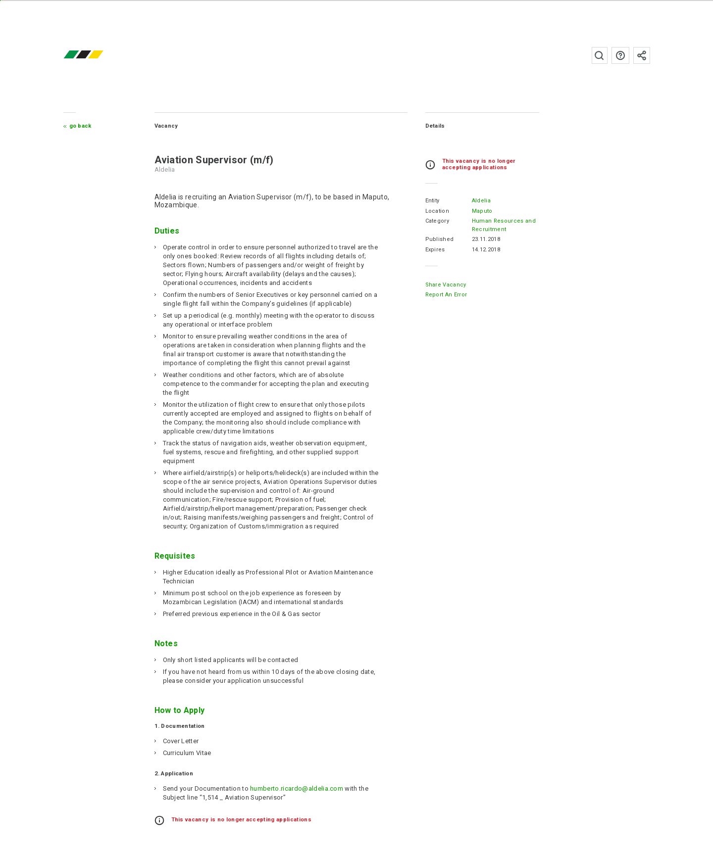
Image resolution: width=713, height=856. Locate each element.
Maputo (482, 211)
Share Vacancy (445, 285)
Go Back (80, 126)
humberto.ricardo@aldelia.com (296, 788)
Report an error (446, 294)
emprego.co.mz (98, 55)
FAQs (620, 55)
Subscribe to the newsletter (641, 55)
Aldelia (481, 200)
